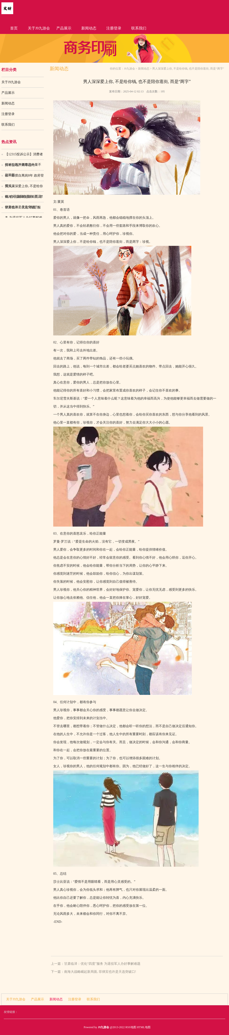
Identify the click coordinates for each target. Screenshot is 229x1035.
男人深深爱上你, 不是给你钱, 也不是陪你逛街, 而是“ (24, 187)
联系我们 (138, 28)
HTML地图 (144, 1027)
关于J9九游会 (39, 28)
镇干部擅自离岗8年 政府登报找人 (24, 177)
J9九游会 (129, 68)
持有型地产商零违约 (20, 165)
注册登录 (113, 28)
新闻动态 (88, 28)
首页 (14, 28)
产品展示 (63, 28)
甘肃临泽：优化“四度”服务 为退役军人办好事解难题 (23, 209)
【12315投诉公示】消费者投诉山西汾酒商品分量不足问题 (24, 156)
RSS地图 (130, 1027)
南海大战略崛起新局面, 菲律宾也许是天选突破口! (24, 198)
